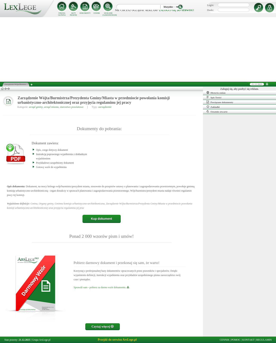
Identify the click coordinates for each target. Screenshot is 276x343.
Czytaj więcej (102, 326)
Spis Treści (213, 97)
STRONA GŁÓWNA (62, 14)
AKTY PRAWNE (73, 14)
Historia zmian (216, 92)
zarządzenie (104, 106)
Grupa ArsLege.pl (41, 339)
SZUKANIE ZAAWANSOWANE (108, 14)
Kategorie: (22, 106)
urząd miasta (51, 106)
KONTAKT (248, 339)
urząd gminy (36, 106)
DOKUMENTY (85, 13)
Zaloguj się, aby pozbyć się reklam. (239, 88)
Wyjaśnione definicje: (18, 203)
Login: (210, 5)
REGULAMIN (264, 339)
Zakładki (213, 106)
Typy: (95, 106)
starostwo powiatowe (72, 106)
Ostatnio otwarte (216, 111)
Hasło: (210, 10)
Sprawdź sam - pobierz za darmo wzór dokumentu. (101, 287)
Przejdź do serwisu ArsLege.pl (117, 339)
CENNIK (96, 13)
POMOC (236, 339)
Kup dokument (101, 218)
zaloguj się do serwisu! (176, 10)
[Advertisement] (138, 49)
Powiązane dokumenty (219, 102)
